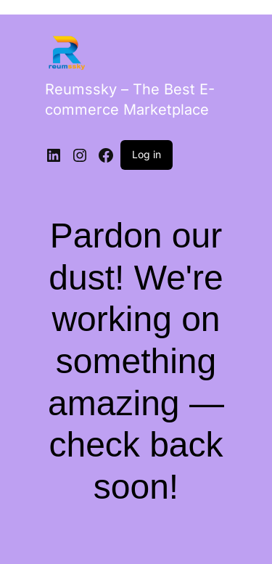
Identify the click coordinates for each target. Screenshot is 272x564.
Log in (146, 154)
